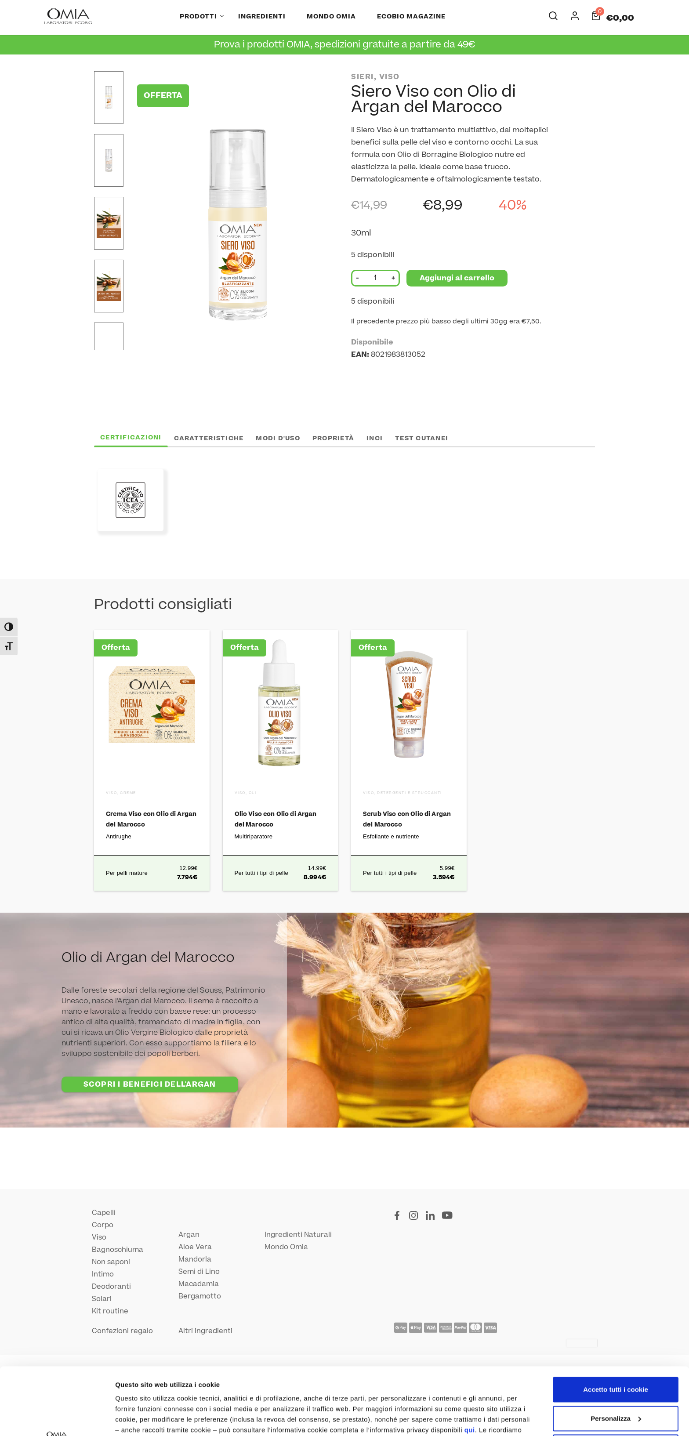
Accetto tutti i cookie (615, 1322)
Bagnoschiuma (117, 1250)
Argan (188, 1235)
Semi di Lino (199, 1271)
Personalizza (616, 1351)
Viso (99, 1237)
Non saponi (111, 1262)
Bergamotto (199, 1296)
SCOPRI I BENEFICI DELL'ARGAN (149, 1084)
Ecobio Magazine (411, 16)
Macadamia (198, 1284)
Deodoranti (111, 1286)
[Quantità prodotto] (375, 278)
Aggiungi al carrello (457, 278)
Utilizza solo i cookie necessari (615, 1380)
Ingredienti (262, 16)
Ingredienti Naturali (298, 1235)
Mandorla (194, 1259)
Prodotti (198, 16)
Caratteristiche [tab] (209, 438)
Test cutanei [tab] (421, 438)
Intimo (103, 1274)
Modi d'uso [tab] (278, 438)
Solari (102, 1299)
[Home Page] (69, 16)
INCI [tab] (374, 438)
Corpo (102, 1225)
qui (469, 1363)
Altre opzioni (135, 1418)
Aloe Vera (195, 1247)
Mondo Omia (331, 16)
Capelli (104, 1213)
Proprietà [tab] (333, 438)
